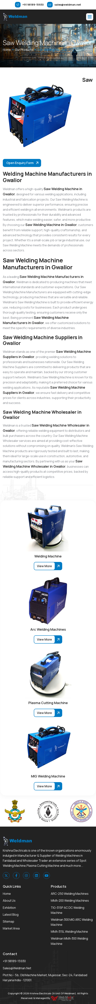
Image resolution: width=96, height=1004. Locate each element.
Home (7, 894)
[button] (89, 16)
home (7, 50)
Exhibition (9, 908)
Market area (11, 928)
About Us (9, 900)
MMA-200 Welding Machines (70, 900)
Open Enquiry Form (20, 163)
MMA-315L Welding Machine (69, 931)
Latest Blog (10, 914)
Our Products (24, 50)
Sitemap (8, 921)
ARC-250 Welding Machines (70, 894)
